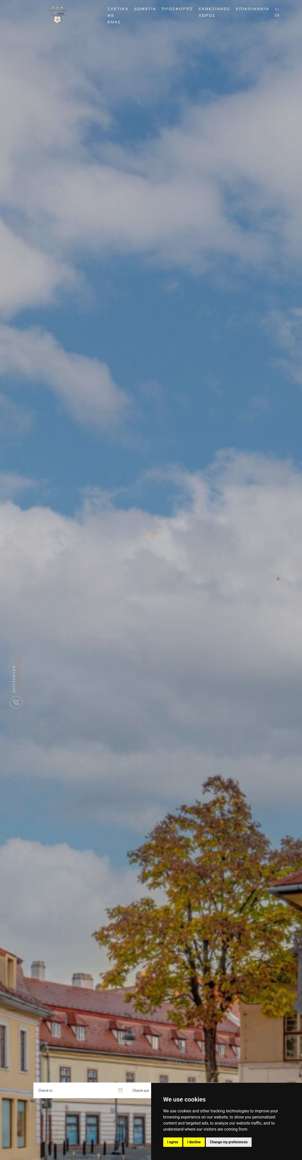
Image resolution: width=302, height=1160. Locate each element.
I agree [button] (172, 1142)
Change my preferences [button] (229, 1142)
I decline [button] (194, 1142)
